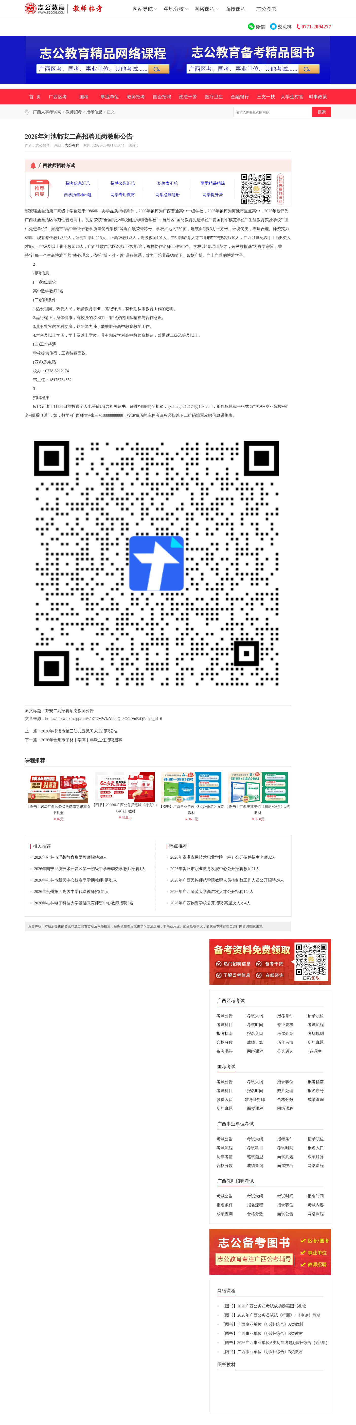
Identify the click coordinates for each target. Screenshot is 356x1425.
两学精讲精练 (213, 183)
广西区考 (58, 96)
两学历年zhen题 (78, 195)
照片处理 (285, 1090)
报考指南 (225, 1033)
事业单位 (110, 96)
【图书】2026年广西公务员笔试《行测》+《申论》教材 (125, 806)
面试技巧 (285, 1165)
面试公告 (285, 1214)
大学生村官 (292, 96)
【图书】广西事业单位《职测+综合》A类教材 (191, 807)
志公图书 (266, 9)
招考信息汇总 (78, 183)
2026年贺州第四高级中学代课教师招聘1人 (71, 891)
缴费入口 (225, 1099)
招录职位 (316, 1016)
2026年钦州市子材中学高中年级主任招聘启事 (81, 740)
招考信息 (94, 112)
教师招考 (136, 96)
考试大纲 (255, 1016)
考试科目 (225, 1024)
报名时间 (255, 1090)
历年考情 (285, 1042)
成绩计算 (255, 1042)
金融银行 (240, 96)
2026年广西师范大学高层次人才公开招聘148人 (212, 891)
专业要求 (285, 1024)
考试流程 (316, 1024)
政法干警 (188, 96)
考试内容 (316, 1205)
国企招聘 (162, 96)
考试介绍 (285, 1033)
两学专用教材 (123, 195)
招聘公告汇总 (123, 183)
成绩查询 (316, 1099)
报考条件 (285, 1016)
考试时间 (255, 1024)
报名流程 (255, 1205)
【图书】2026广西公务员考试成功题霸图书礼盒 (58, 807)
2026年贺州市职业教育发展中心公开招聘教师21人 (215, 869)
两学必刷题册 (167, 195)
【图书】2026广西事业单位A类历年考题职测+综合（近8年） (275, 1342)
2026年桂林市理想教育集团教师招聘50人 (70, 857)
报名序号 (316, 1090)
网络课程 (255, 1051)
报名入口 (255, 1033)
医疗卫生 (214, 96)
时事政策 (318, 96)
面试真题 (285, 1157)
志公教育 (72, 145)
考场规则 (316, 1033)
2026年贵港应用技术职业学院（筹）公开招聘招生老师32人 (223, 857)
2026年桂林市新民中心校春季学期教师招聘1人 (75, 880)
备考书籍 (225, 1051)
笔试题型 (255, 1157)
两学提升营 (213, 195)
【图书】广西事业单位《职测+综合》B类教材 (257, 807)
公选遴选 (285, 1051)
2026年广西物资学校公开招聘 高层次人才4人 (210, 903)
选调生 (316, 1051)
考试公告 (225, 1016)
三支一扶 (266, 96)
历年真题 (316, 1042)
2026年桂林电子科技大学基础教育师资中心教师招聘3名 (83, 903)
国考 (83, 96)
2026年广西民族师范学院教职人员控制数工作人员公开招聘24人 (227, 880)
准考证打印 (255, 1099)
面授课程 (235, 9)
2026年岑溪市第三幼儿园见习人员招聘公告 (79, 731)
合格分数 (225, 1042)
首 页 (35, 96)
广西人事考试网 (47, 112)
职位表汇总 (167, 183)
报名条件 (225, 1205)
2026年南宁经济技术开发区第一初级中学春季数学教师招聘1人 (90, 869)
